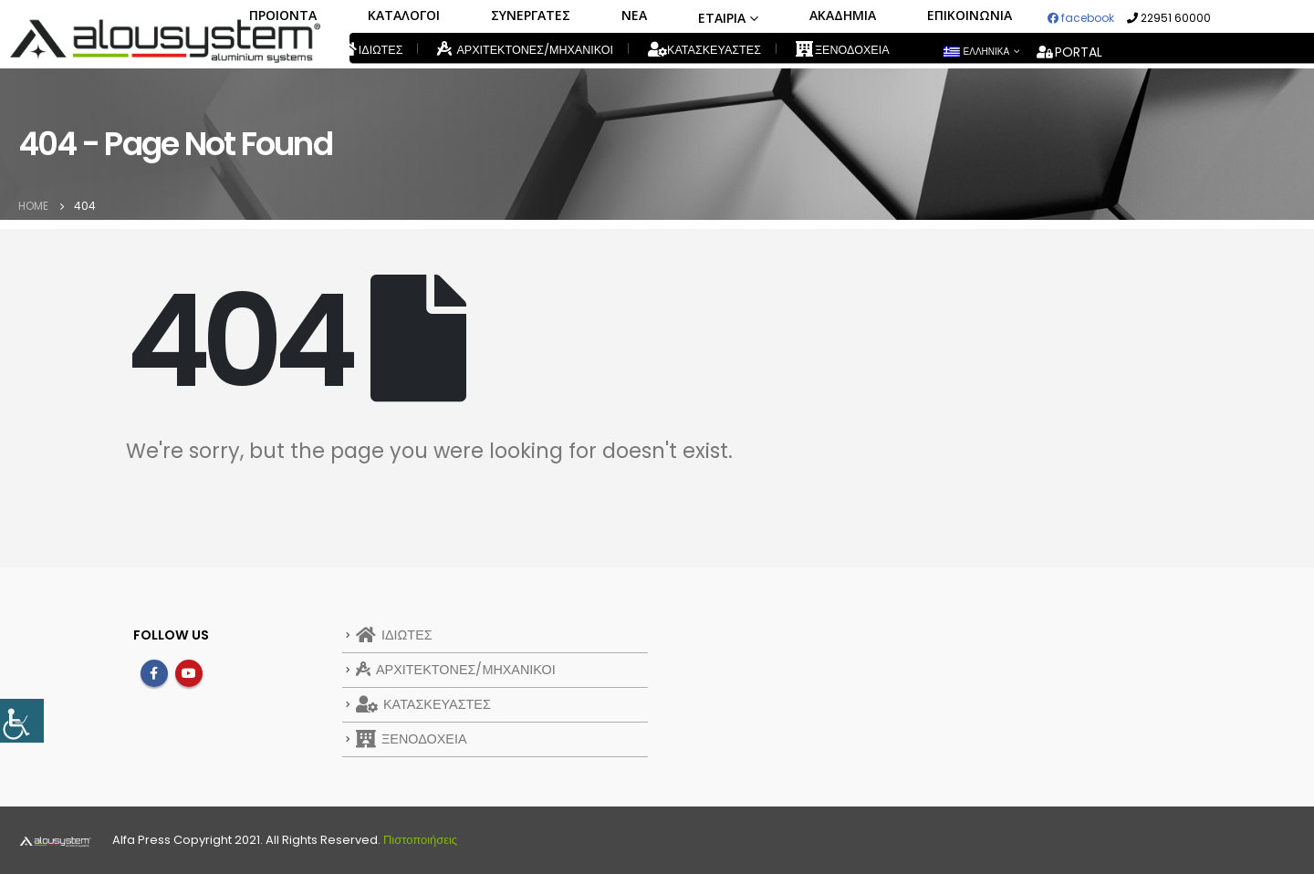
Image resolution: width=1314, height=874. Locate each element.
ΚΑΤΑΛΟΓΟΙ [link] (404, 15)
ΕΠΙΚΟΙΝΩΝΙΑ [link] (969, 15)
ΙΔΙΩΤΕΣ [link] (371, 49)
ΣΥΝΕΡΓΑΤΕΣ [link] (530, 15)
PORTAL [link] (1069, 52)
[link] (22, 721)
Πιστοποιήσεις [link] (420, 839)
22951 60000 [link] (1169, 18)
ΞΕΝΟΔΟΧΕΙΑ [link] (843, 49)
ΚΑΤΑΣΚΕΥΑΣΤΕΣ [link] (704, 49)
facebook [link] (1081, 18)
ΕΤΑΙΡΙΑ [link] (722, 17)
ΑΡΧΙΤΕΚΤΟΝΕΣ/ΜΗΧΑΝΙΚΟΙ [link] (525, 49)
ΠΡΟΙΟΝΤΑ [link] (283, 15)
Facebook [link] (154, 673)
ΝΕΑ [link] (634, 15)
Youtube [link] (189, 673)
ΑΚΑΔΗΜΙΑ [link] (842, 15)
